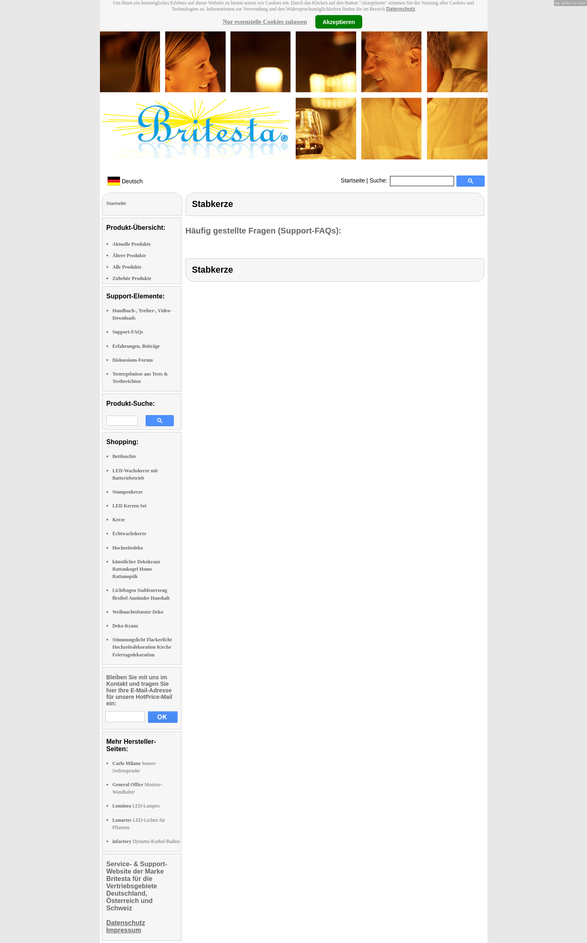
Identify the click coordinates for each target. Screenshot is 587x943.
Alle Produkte (127, 267)
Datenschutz (400, 9)
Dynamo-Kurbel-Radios (146, 841)
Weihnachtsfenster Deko (138, 612)
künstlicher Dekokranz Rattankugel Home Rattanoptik (136, 569)
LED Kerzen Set (130, 506)
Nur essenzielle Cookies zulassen (265, 21)
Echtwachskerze (129, 533)
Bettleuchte (124, 456)
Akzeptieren (339, 21)
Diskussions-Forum (133, 360)
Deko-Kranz (125, 626)
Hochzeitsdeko (128, 548)
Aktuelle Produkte (132, 244)
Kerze (119, 520)
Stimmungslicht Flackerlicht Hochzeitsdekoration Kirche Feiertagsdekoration (142, 647)
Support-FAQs (128, 332)
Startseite (353, 180)
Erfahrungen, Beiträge (136, 346)
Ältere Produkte (129, 255)
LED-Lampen (136, 806)
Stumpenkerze (128, 492)
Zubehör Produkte (132, 278)
